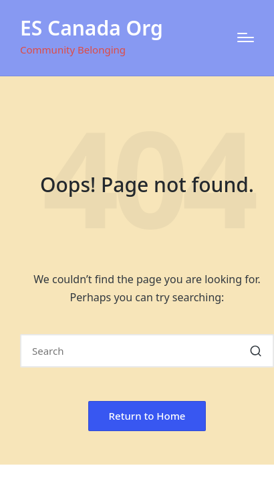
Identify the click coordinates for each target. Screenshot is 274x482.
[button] (255, 351)
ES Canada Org (91, 28)
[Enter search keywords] (147, 351)
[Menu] (245, 37)
